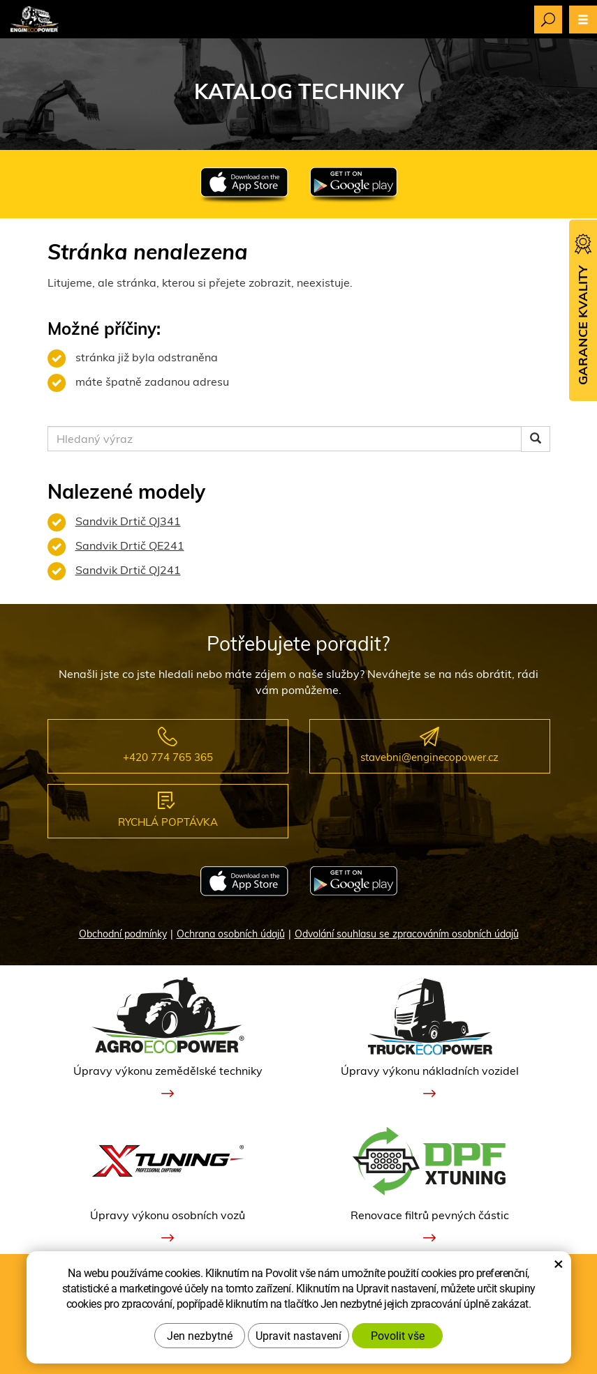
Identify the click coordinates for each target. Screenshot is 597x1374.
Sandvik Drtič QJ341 (128, 521)
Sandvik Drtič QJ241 (128, 570)
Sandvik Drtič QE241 (129, 545)
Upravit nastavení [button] (298, 1335)
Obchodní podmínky (123, 934)
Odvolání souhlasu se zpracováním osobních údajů (407, 934)
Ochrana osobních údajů (231, 934)
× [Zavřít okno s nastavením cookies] (558, 1263)
